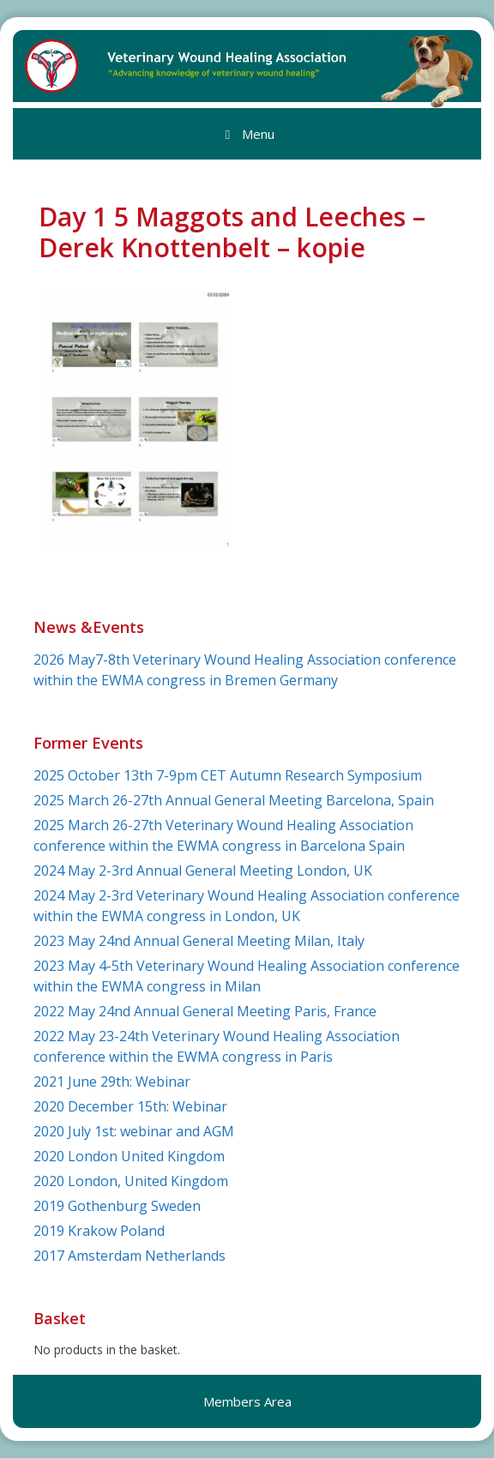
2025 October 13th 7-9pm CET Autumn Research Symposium (227, 775)
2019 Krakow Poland (99, 1230)
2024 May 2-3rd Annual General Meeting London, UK (202, 870)
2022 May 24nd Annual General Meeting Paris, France (205, 1011)
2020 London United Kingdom (129, 1156)
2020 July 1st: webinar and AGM (133, 1131)
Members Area (247, 1401)
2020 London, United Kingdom (130, 1181)
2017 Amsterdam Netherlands (129, 1255)
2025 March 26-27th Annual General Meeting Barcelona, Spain (233, 800)
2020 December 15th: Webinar (130, 1106)
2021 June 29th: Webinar (111, 1081)
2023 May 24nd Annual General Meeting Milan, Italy (198, 940)
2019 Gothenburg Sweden (117, 1205)
